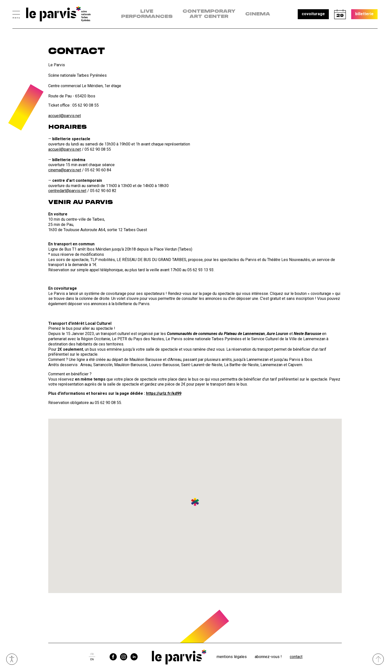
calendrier (340, 14)
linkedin (134, 657)
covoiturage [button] (313, 13)
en (92, 659)
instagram (123, 657)
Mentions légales (232, 656)
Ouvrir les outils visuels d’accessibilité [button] (11, 659)
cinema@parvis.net (64, 170)
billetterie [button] (364, 13)
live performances (147, 14)
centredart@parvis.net (67, 190)
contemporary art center (209, 14)
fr (92, 654)
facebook (113, 657)
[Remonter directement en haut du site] (378, 659)
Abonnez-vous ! (268, 656)
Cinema (257, 14)
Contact (296, 656)
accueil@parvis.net (64, 115)
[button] (16, 14)
